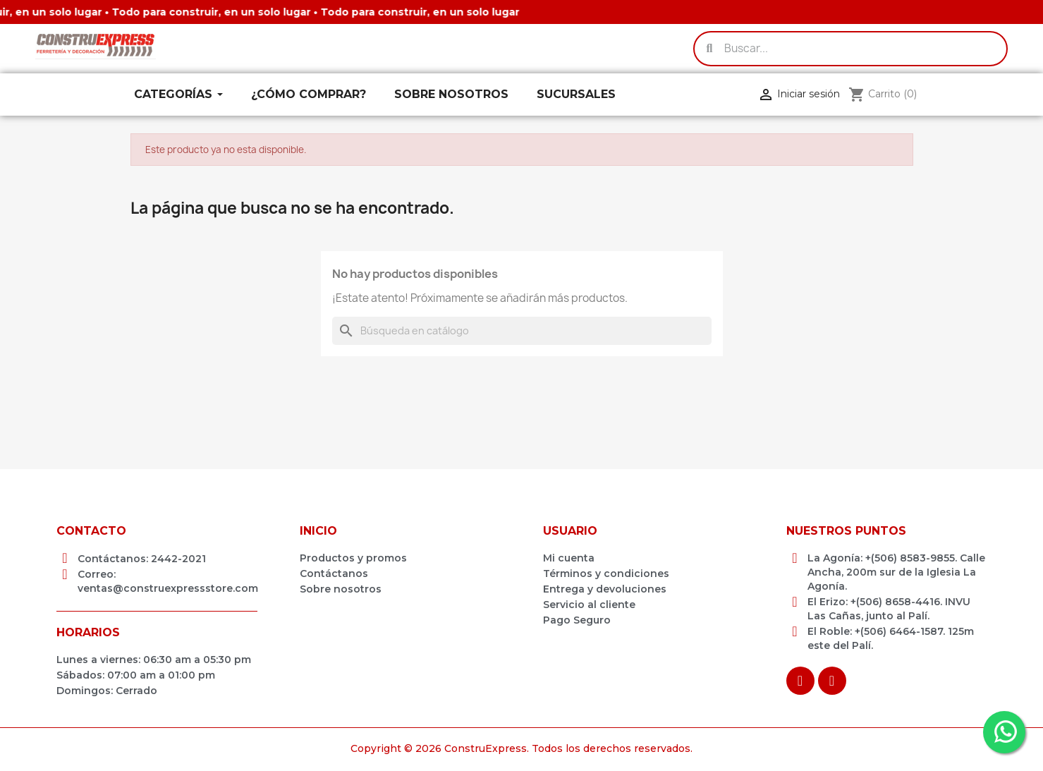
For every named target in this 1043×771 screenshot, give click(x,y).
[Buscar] (522, 331)
